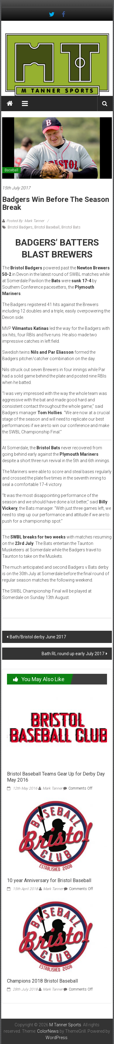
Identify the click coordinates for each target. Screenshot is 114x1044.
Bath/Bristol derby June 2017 (38, 636)
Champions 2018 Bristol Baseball (42, 981)
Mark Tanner (52, 788)
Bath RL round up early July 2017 (73, 653)
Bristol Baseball (47, 227)
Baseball (11, 170)
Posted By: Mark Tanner (25, 221)
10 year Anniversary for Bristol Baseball (49, 880)
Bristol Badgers (20, 227)
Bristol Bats (71, 227)
